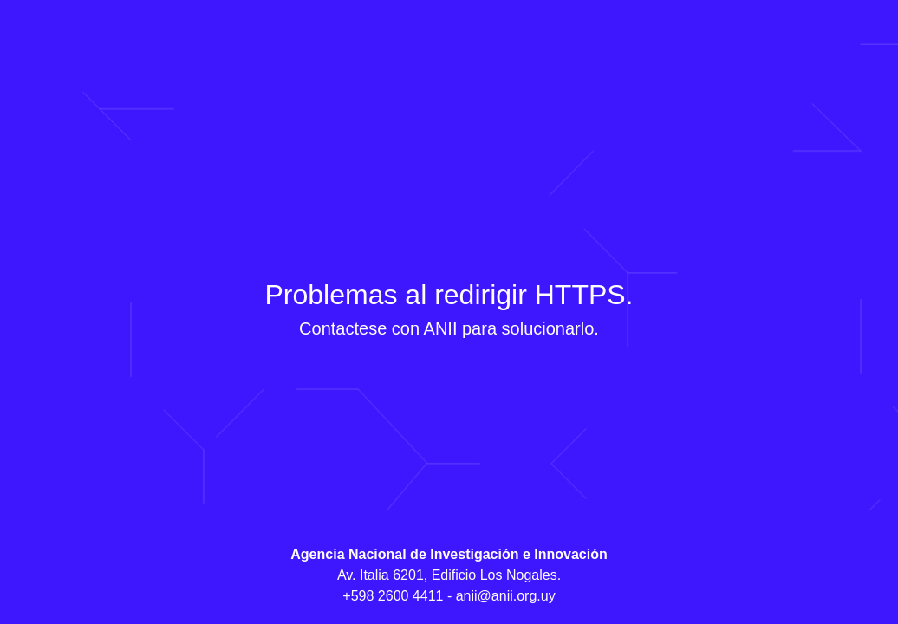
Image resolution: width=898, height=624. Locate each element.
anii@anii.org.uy (506, 595)
